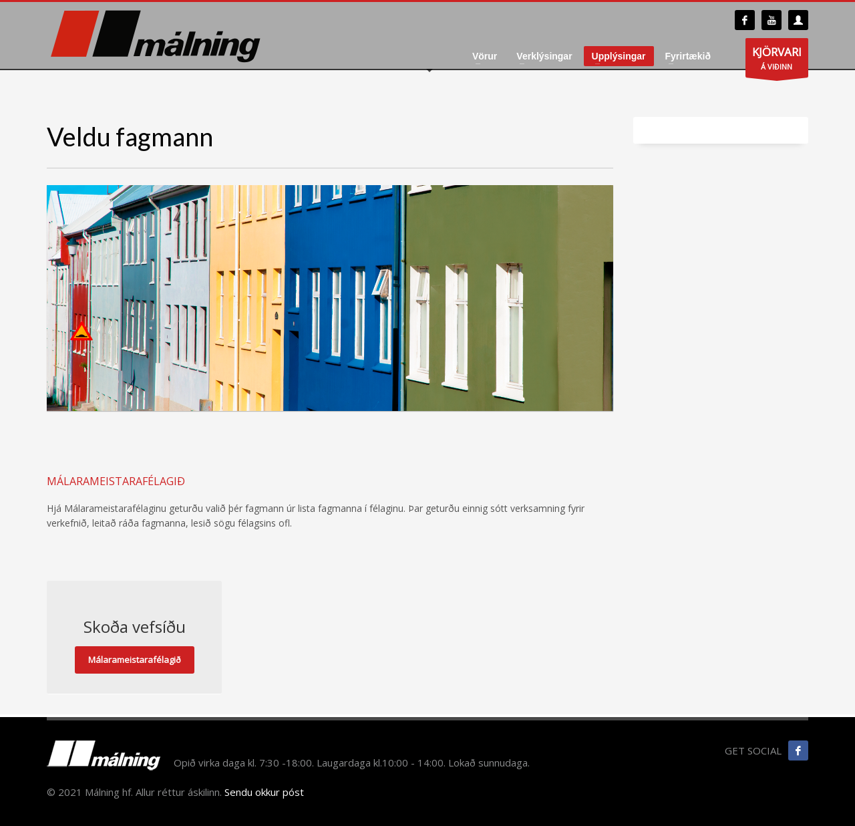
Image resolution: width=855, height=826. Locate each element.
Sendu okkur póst (264, 792)
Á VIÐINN (776, 61)
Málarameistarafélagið (134, 660)
